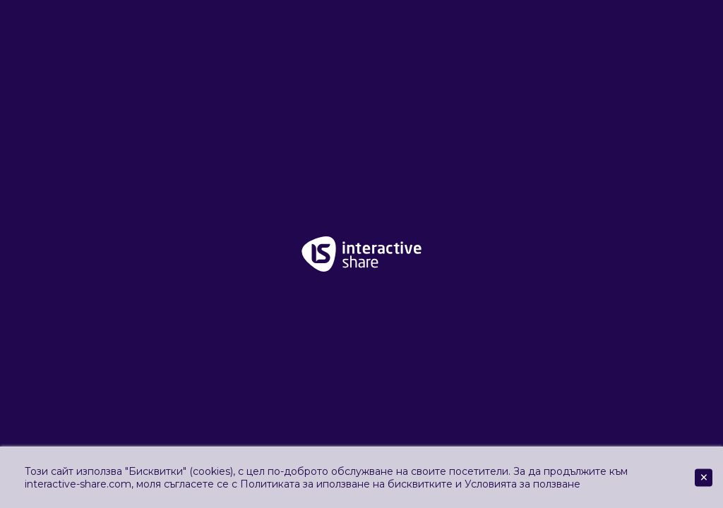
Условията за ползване (522, 484)
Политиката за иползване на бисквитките (346, 484)
